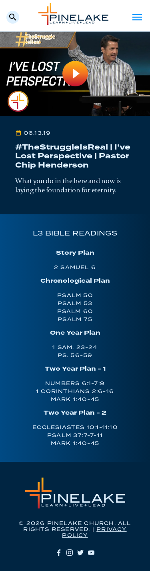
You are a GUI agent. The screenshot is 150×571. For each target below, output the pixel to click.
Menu (137, 17)
